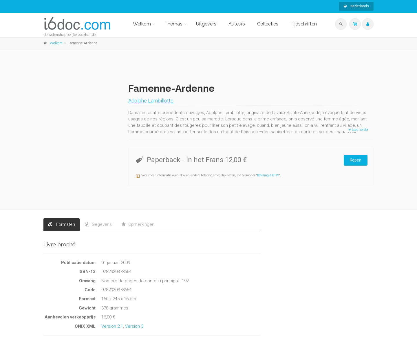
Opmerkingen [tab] (138, 224)
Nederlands (356, 6)
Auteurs (236, 24)
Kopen (355, 160)
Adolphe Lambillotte (150, 101)
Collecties (267, 24)
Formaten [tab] (61, 224)
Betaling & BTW (268, 175)
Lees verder (358, 130)
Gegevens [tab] (98, 224)
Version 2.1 (112, 326)
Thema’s (173, 24)
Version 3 (134, 326)
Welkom (142, 24)
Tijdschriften (303, 24)
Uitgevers (206, 24)
